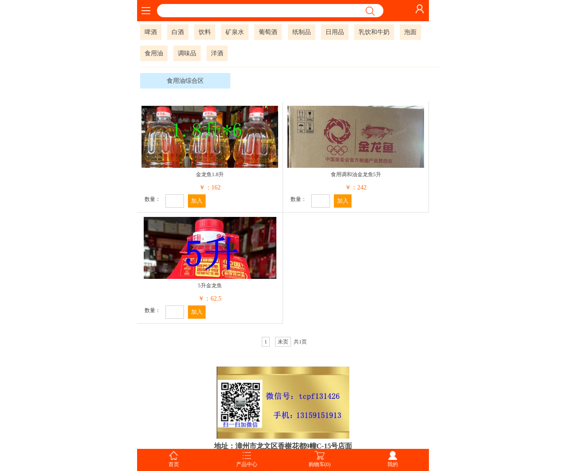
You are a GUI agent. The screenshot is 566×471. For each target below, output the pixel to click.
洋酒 (217, 53)
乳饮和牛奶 (374, 32)
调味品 (187, 53)
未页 (283, 342)
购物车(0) (320, 464)
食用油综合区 (185, 80)
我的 (392, 464)
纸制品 (301, 32)
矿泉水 (235, 32)
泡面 (410, 32)
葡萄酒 (268, 32)
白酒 (178, 32)
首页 (173, 464)
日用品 (334, 32)
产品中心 (246, 464)
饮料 (205, 32)
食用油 (154, 53)
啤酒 (151, 32)
